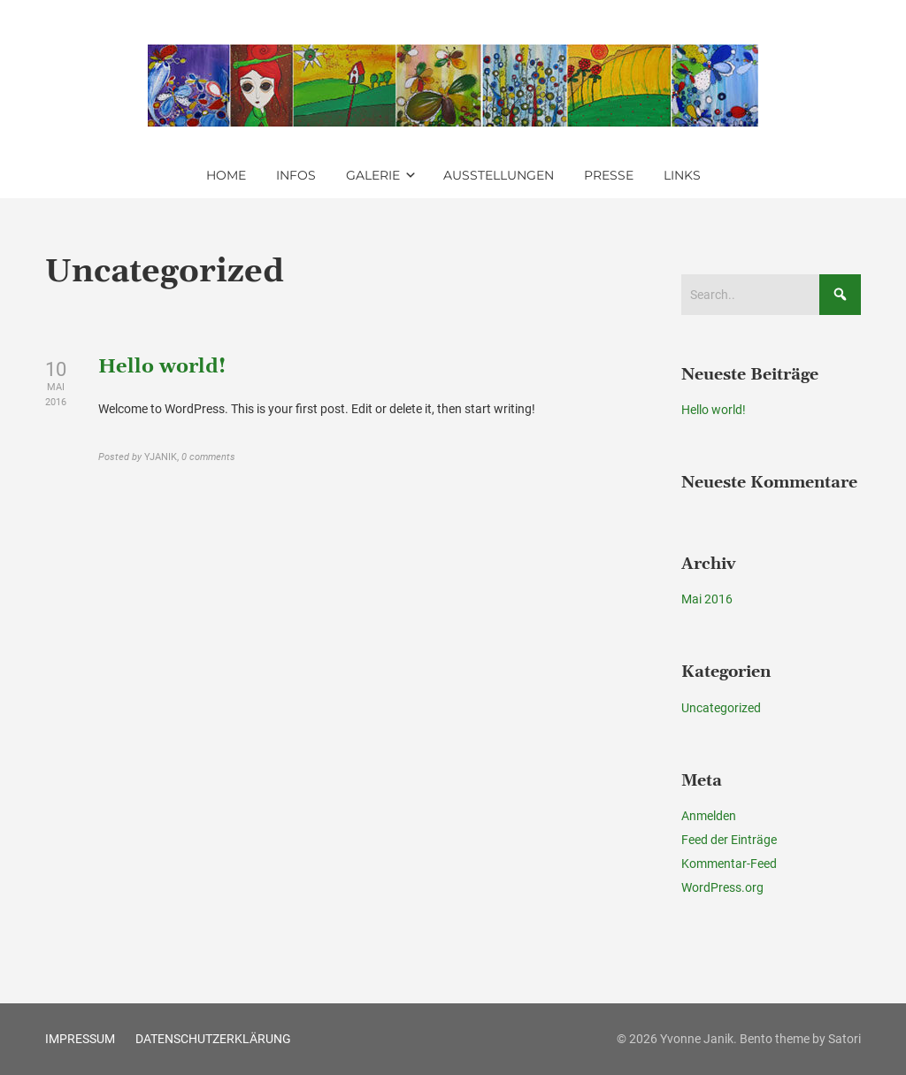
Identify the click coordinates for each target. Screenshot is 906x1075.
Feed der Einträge (729, 840)
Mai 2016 (707, 599)
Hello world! (162, 367)
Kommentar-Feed (729, 863)
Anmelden (708, 816)
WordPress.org (722, 887)
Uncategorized (721, 708)
